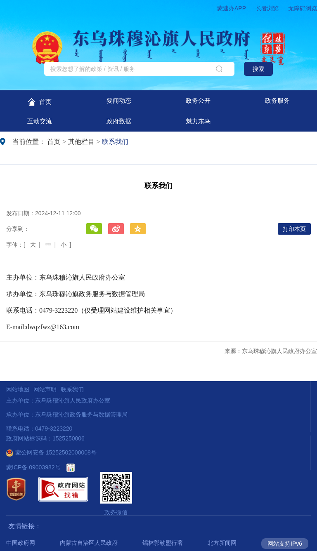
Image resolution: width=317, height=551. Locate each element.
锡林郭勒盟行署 (162, 542)
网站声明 (45, 389)
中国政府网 (20, 542)
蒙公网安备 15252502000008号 (51, 452)
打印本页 (294, 229)
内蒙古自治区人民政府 (89, 542)
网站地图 (17, 389)
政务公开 (198, 100)
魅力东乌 (198, 121)
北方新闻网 (222, 542)
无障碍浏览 (302, 8)
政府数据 (118, 121)
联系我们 (115, 141)
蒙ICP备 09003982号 (33, 467)
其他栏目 (81, 141)
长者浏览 (267, 8)
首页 (39, 102)
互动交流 (39, 121)
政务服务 (277, 100)
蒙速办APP (231, 8)
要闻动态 (118, 100)
